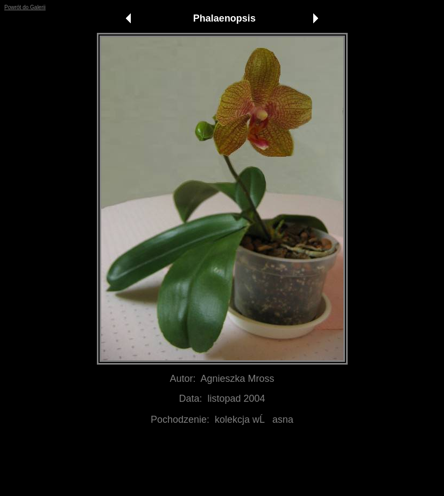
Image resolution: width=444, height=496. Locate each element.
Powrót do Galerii (25, 7)
